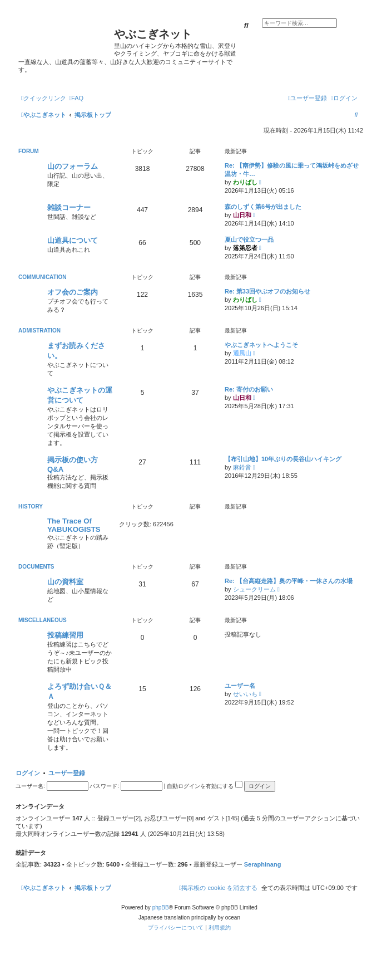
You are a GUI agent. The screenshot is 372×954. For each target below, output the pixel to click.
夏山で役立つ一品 (249, 239)
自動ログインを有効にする (204, 786)
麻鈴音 (242, 467)
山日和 (242, 215)
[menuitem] (76, 98)
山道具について (72, 240)
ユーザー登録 (66, 773)
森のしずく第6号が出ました (263, 206)
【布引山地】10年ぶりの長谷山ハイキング (283, 459)
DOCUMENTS (36, 567)
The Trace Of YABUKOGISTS (74, 525)
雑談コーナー (69, 207)
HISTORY (30, 506)
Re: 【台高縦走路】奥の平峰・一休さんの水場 (289, 581)
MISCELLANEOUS (42, 620)
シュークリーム (254, 589)
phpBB (160, 907)
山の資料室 (65, 582)
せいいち (245, 694)
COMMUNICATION (42, 277)
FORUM (28, 151)
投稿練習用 (65, 635)
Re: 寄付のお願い (249, 389)
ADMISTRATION (39, 330)
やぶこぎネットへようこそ (261, 344)
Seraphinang (262, 864)
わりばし (245, 182)
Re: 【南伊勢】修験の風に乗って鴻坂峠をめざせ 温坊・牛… (292, 169)
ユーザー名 (240, 685)
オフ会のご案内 (72, 292)
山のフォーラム (72, 166)
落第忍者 (245, 247)
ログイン (28, 773)
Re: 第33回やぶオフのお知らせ (267, 291)
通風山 (242, 353)
